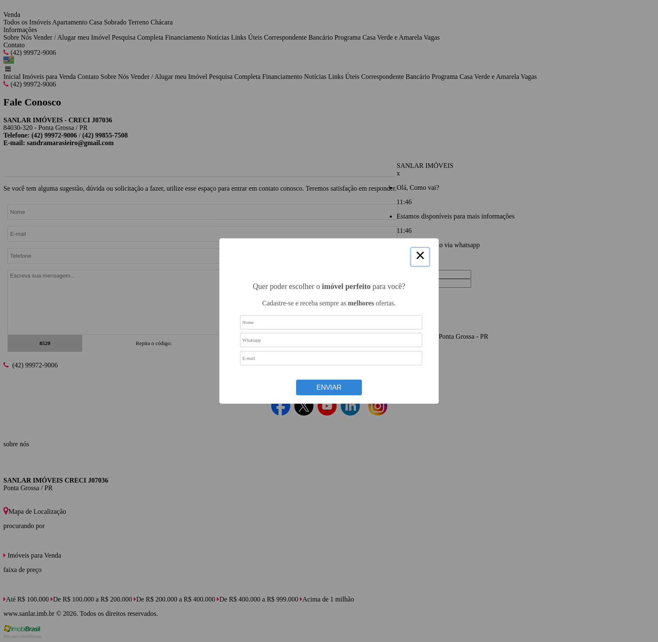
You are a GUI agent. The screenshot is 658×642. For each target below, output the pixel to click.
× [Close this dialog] (420, 257)
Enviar (329, 387)
